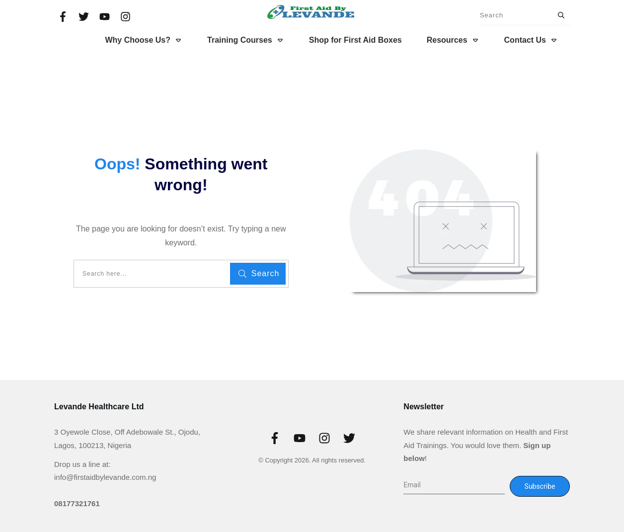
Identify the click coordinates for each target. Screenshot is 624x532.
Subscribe (540, 486)
